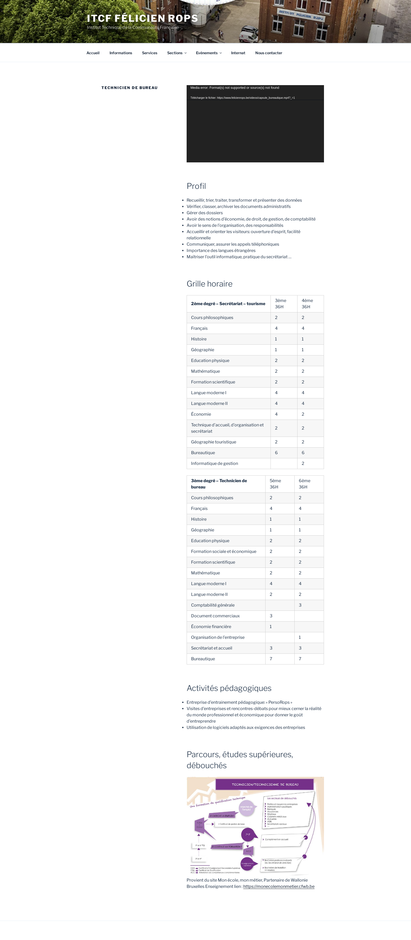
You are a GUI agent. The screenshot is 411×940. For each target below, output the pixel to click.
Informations (121, 53)
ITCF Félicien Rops (143, 18)
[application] (255, 123)
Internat (238, 53)
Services (149, 53)
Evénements (209, 53)
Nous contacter (268, 53)
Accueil (93, 53)
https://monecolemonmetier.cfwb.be (279, 886)
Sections (177, 53)
